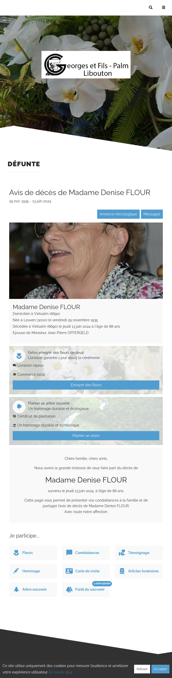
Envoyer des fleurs (86, 385)
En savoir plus (60, 672)
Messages (152, 214)
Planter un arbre (86, 436)
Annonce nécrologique (118, 214)
